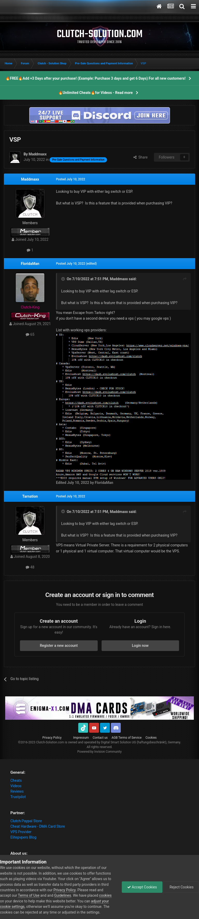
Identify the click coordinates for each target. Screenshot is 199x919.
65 (30, 334)
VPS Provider (20, 832)
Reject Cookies (181, 887)
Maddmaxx (30, 179)
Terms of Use (28, 895)
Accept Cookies (142, 887)
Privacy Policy (52, 737)
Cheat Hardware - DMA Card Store (37, 826)
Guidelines (62, 895)
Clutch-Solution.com (50, 742)
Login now (140, 645)
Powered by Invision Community (99, 751)
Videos (16, 786)
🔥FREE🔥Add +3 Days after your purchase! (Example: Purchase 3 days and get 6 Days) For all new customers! (95, 78)
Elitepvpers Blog (23, 837)
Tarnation (30, 496)
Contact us (100, 737)
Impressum (81, 737)
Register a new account (59, 645)
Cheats (16, 780)
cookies (105, 895)
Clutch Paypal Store (26, 821)
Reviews (17, 791)
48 (30, 567)
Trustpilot (18, 797)
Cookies (151, 737)
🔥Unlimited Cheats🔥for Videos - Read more (95, 93)
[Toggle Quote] (63, 279)
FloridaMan (30, 264)
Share (140, 157)
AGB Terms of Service (127, 737)
